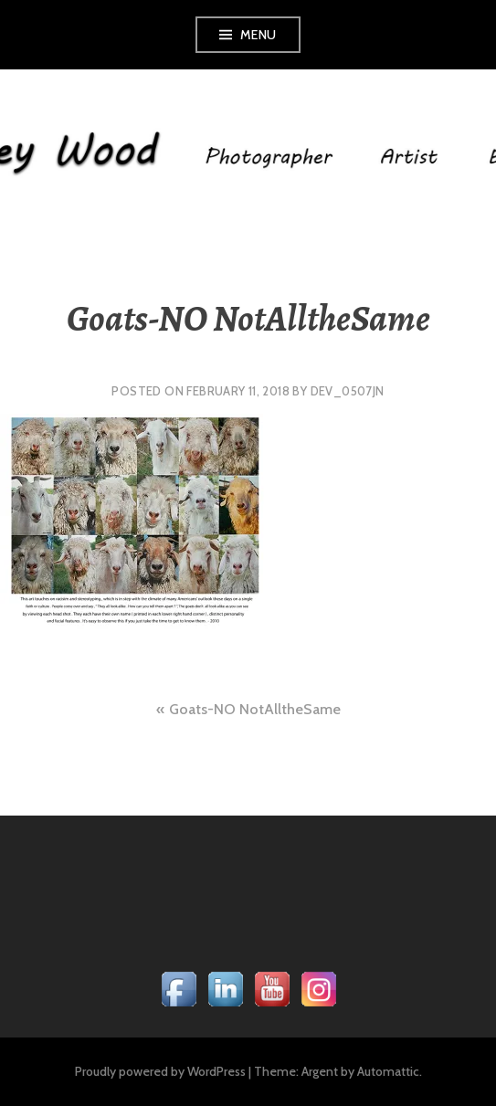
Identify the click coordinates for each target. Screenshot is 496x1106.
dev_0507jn (348, 391)
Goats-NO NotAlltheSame (255, 709)
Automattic (388, 1071)
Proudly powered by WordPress (160, 1071)
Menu (258, 34)
